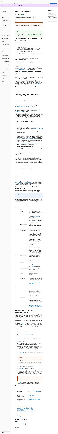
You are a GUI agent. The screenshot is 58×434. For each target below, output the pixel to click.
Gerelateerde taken (50, 19)
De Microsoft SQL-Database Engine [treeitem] (5, 21)
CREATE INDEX (19, 366)
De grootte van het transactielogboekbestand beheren (34, 391)
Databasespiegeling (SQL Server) (35, 117)
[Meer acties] (42, 8)
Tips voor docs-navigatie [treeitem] (5, 14)
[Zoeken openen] (53, 1)
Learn (16, 8)
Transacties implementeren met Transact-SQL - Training (22, 423)
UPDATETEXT (22, 352)
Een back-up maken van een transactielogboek (33, 395)
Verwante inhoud (50, 20)
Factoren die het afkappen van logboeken (22, 174)
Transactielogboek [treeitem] (6, 61)
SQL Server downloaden (54, 3)
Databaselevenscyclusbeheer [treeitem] (6, 48)
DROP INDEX (19, 382)
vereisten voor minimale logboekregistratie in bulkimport (25, 407)
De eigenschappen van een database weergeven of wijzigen (25, 411)
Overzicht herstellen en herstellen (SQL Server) (22, 69)
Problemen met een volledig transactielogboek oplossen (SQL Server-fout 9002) (28, 195)
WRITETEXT (18, 352)
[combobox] (5, 10)
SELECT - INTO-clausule (20, 341)
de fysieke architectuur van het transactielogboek (36, 128)
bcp (24, 334)
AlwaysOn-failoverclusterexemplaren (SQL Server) (22, 106)
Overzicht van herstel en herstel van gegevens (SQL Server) (25, 409)
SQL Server (21, 8)
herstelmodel (33, 317)
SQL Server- (23, 14)
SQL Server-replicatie (32, 266)
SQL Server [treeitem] (3, 13)
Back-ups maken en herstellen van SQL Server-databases (25, 408)
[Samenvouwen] (10, 8)
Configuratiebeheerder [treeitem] (5, 47)
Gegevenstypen (23, 349)
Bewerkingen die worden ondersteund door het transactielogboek (51, 11)
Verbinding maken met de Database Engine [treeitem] (5, 23)
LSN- (40, 291)
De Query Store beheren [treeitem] (6, 44)
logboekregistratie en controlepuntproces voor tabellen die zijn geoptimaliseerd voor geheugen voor (35, 307)
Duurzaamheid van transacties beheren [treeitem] (6, 69)
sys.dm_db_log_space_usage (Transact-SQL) (23, 416)
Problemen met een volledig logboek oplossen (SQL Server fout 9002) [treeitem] (6, 66)
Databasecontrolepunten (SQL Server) (22, 410)
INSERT (31, 334)
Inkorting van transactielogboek (52, 14)
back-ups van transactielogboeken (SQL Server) (23, 413)
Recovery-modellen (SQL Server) (21, 412)
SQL (18, 8)
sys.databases (26, 201)
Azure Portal (47, 3)
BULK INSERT (27, 334)
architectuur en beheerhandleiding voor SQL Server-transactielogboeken (27, 27)
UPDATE (25, 347)
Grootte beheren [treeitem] (6, 62)
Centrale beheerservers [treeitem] (6, 45)
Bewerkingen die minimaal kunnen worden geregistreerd (52, 18)
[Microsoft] (1, 1)
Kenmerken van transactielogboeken (50, 13)
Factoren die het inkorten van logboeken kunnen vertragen (52, 16)
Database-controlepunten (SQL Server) (33, 34)
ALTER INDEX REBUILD (20, 368)
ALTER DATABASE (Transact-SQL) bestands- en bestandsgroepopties (26, 138)
